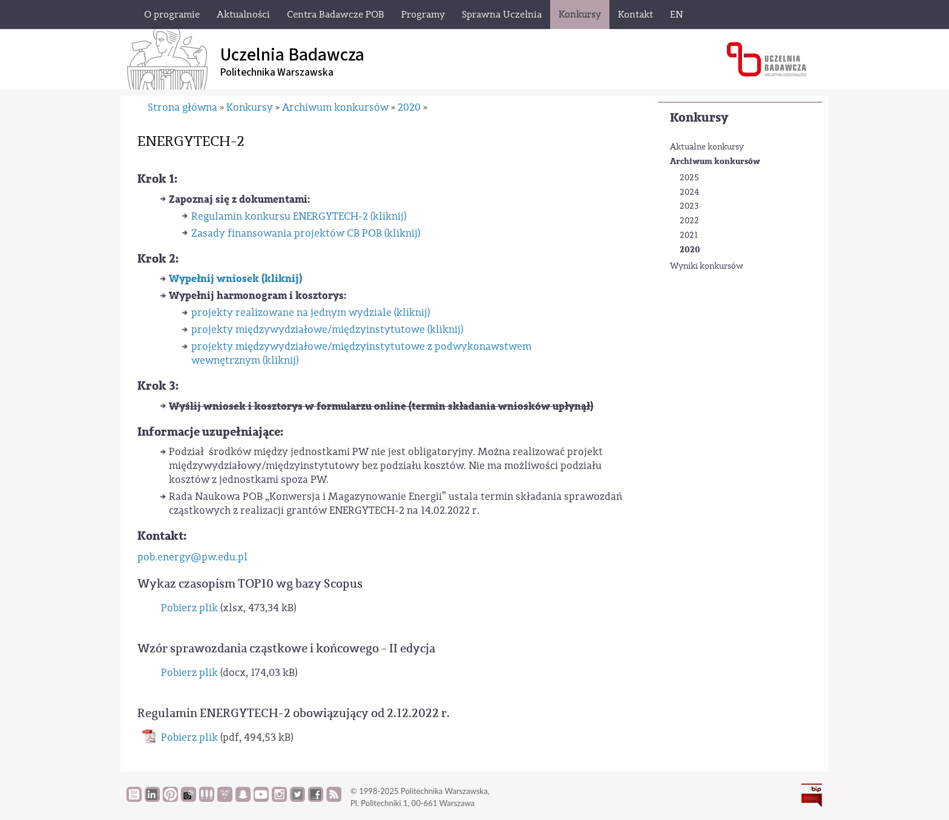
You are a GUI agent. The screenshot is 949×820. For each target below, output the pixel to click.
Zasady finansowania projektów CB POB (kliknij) (305, 233)
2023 (689, 206)
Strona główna (182, 107)
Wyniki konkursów (706, 266)
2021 (689, 235)
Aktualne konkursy (707, 147)
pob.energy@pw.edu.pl (192, 557)
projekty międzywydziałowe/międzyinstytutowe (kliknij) (327, 329)
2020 (690, 249)
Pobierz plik (189, 608)
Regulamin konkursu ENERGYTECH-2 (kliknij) (298, 216)
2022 (689, 220)
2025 (689, 177)
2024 (689, 192)
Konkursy (699, 117)
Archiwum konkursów (715, 161)
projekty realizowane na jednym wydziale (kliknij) (310, 312)
